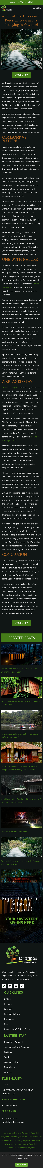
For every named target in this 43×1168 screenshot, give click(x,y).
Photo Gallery (10, 1067)
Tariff (6, 1057)
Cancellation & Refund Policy (17, 1029)
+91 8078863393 (26, 2)
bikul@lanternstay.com (14, 1122)
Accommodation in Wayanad (16, 1047)
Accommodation (11, 1062)
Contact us (9, 1019)
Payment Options (12, 1014)
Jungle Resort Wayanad (30, 1136)
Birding (7, 999)
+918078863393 (11, 1105)
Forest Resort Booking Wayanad (16, 1140)
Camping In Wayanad (13, 1042)
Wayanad (8, 1072)
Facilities (8, 1052)
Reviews (8, 1004)
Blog (6, 1024)
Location (8, 1009)
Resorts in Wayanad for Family (14, 831)
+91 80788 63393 (11, 1118)
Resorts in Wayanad (11, 387)
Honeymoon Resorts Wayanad (16, 1133)
